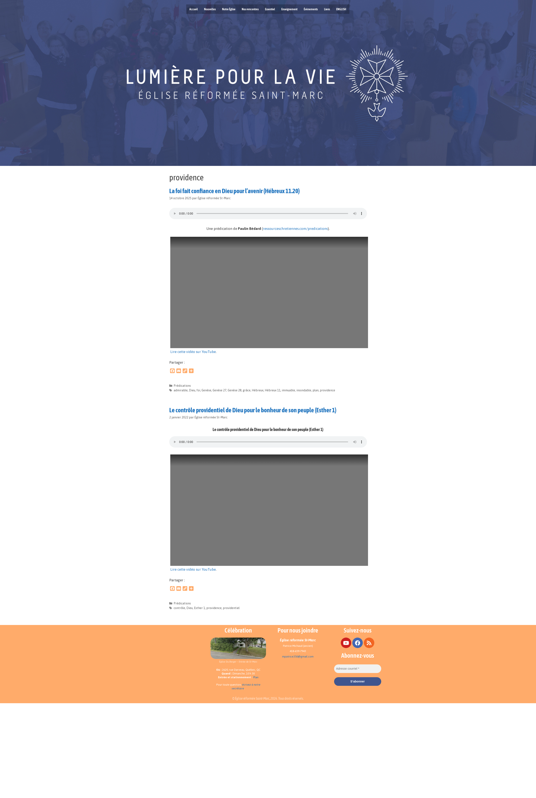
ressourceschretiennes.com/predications (295, 229)
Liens (327, 9)
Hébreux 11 (272, 390)
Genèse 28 (235, 390)
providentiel (231, 608)
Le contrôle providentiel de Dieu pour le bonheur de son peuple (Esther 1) (252, 410)
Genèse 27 (219, 390)
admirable (181, 390)
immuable (288, 390)
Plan (255, 677)
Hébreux (257, 390)
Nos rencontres (250, 9)
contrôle (179, 608)
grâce (247, 390)
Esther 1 (199, 608)
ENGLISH (341, 9)
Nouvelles (210, 9)
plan (316, 390)
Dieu (192, 390)
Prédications (182, 385)
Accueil (193, 9)
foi (198, 390)
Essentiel (270, 9)
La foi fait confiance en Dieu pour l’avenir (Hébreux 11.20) (234, 190)
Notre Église (228, 9)
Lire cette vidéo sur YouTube (193, 352)
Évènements (311, 9)
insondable (303, 390)
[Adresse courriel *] (357, 668)
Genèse (206, 390)
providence (327, 390)
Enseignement (289, 9)
